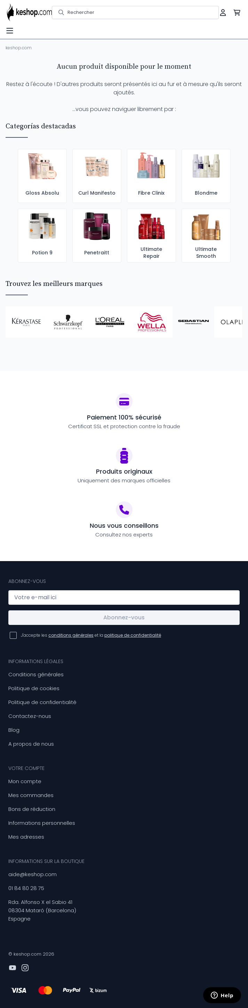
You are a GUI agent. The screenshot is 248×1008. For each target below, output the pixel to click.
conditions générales (71, 635)
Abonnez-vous (124, 617)
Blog (13, 730)
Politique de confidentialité (42, 702)
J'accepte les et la (91, 635)
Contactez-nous (29, 716)
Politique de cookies (33, 688)
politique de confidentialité (132, 635)
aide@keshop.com (32, 874)
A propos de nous (31, 743)
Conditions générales (36, 674)
